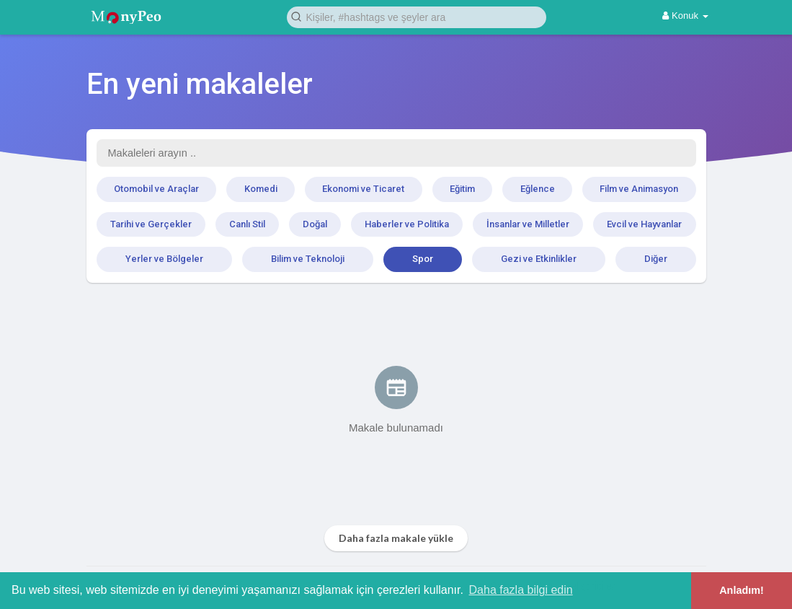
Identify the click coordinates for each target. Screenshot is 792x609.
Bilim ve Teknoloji (307, 258)
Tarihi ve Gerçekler (151, 224)
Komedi (260, 188)
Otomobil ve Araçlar (156, 188)
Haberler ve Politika (407, 224)
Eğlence (537, 188)
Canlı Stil (247, 224)
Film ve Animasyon (639, 188)
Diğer (655, 258)
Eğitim (462, 188)
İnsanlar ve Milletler (527, 224)
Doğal (315, 224)
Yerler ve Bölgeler (164, 258)
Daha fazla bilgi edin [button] (521, 590)
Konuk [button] (685, 15)
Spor (422, 258)
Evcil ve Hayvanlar (644, 224)
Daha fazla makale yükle (396, 538)
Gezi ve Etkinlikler (539, 258)
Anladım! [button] (741, 590)
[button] (416, 16)
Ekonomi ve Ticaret (363, 188)
